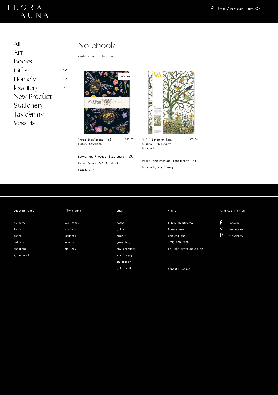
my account (22, 255)
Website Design (179, 268)
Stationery (28, 105)
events (70, 242)
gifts (121, 229)
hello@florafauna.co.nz (185, 248)
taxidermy (124, 261)
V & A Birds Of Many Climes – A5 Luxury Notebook (157, 144)
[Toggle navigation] (267, 8)
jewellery (124, 242)
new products (126, 248)
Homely (25, 79)
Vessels (24, 123)
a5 (130, 156)
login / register (230, 8)
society (70, 229)
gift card (124, 268)
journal (70, 235)
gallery (70, 248)
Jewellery (26, 88)
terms (18, 235)
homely (121, 235)
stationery (124, 255)
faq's (18, 229)
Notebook (112, 163)
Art (18, 52)
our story (72, 222)
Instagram (231, 228)
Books (23, 61)
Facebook (230, 222)
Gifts (21, 70)
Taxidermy (29, 114)
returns (19, 242)
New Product (33, 97)
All (17, 44)
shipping (20, 248)
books (121, 222)
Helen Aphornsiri (90, 163)
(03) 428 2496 (178, 242)
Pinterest (231, 235)
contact (19, 222)
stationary (86, 169)
